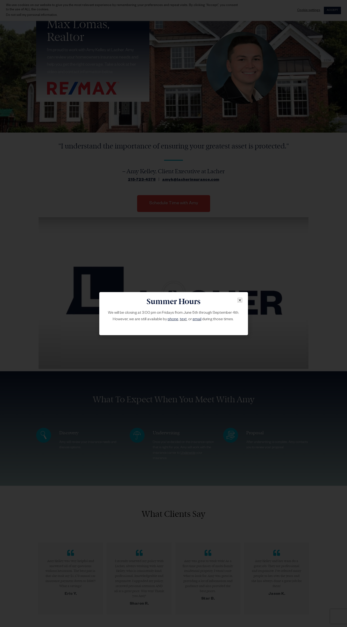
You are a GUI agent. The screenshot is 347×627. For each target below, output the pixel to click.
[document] (173, 313)
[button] (240, 300)
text (183, 320)
